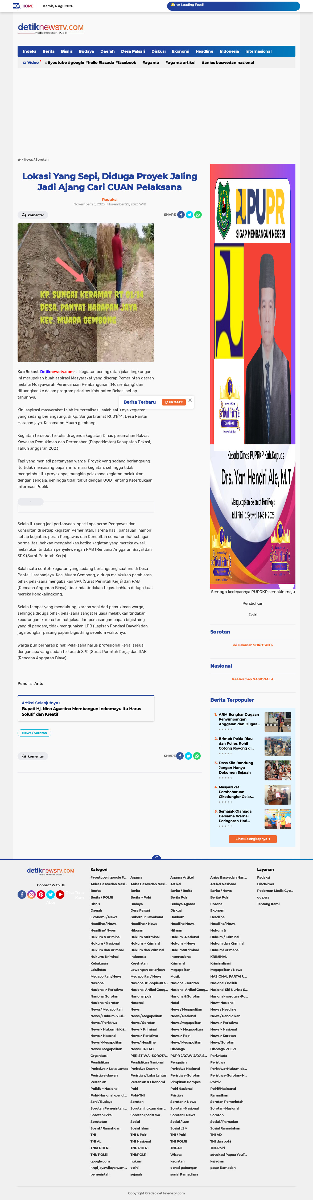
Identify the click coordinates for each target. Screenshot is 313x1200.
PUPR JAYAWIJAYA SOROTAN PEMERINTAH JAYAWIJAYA (190, 1056)
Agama (152, 62)
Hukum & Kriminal (105, 937)
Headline (204, 51)
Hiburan (136, 930)
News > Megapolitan (186, 1029)
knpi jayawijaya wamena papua (110, 1168)
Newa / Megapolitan (106, 1009)
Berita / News (221, 891)
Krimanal (177, 963)
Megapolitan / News (226, 970)
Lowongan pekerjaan (147, 970)
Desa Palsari (133, 51)
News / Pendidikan (225, 1016)
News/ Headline (142, 1042)
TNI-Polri (217, 1148)
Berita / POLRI (101, 897)
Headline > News (143, 924)
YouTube (64, 897)
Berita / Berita (181, 891)
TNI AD (216, 1135)
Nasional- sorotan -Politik (230, 996)
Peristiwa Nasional (185, 1069)
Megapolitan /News (105, 976)
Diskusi (158, 51)
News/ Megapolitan (185, 1042)
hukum (136, 1161)
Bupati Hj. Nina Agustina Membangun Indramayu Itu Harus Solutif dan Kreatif (81, 711)
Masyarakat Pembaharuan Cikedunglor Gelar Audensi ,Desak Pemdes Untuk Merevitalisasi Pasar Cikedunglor (236, 792)
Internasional (258, 51)
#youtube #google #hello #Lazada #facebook (92, 62)
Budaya (86, 51)
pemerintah (99, 1174)
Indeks (29, 51)
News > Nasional (223, 1029)
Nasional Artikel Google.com (150, 990)
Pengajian (178, 1062)
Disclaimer (265, 884)
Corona (216, 904)
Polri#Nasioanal (223, 1089)
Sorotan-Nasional (184, 1108)
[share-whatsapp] (198, 214)
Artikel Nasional (223, 884)
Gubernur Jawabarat (146, 917)
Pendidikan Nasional (146, 1062)
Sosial (135, 1122)
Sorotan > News (183, 1102)
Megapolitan (180, 970)
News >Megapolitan (106, 1042)
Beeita (95, 891)
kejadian (217, 1161)
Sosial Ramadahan (225, 1128)
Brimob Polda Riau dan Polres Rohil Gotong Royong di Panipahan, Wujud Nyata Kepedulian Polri (239, 743)
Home (27, 6)
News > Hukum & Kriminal (110, 1029)
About (52, 902)
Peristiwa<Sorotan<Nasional (230, 1075)
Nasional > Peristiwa (106, 990)
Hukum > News (182, 943)
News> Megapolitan (106, 1049)
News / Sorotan (34, 733)
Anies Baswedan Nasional (229, 62)
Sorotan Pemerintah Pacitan (110, 1108)
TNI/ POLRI (99, 1155)
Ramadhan (219, 1095)
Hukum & (218, 930)
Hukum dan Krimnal (106, 950)
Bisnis (66, 51)
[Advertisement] (156, 110)
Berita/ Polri (219, 897)
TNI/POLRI (138, 1155)
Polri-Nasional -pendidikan (110, 1095)
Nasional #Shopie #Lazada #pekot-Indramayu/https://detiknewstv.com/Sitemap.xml (150, 983)
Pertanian (98, 1082)
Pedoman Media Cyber (275, 891)
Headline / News (103, 924)
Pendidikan (99, 1062)
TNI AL (95, 1141)
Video (33, 62)
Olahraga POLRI (223, 1049)
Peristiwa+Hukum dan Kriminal (230, 1069)
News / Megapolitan (186, 1009)
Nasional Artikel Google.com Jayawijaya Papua (190, 990)
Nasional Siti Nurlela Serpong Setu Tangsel (230, 990)
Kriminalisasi (220, 963)
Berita (49, 51)
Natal (174, 1003)
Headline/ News (222, 924)
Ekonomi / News (103, 917)
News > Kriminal (143, 1029)
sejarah (136, 1174)
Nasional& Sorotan (185, 996)
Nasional (221, 666)
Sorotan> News (182, 1115)
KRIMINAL (218, 957)
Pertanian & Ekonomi (147, 1082)
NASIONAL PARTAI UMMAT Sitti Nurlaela (230, 976)
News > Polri (180, 1036)
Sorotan (220, 632)
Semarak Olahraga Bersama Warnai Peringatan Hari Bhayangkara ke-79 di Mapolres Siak (238, 816)
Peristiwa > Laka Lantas (109, 1069)
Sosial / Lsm (179, 1122)
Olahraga (177, 1049)
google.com (100, 1161)
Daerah (107, 51)
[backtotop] (156, 859)
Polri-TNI (137, 1095)
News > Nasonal (103, 1036)
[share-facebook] (181, 214)
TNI (93, 1135)
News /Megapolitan (185, 1023)
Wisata (176, 1155)
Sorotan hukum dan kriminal (150, 1108)
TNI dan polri (220, 1141)
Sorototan (98, 1122)
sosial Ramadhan (184, 1174)
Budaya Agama (182, 904)
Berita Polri (179, 897)
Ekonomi (180, 51)
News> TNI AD (142, 1049)
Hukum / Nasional (105, 943)
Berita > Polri (140, 897)
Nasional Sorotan (104, 996)
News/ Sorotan (222, 1042)
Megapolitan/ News (145, 976)
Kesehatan (138, 963)
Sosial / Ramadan (224, 1122)
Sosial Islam (139, 1128)
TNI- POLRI (139, 1148)
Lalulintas (98, 970)
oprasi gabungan (183, 1168)
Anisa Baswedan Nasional (150, 884)
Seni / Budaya (101, 1102)
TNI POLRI (178, 1141)
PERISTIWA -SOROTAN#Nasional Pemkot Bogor (150, 1056)
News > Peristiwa (224, 1023)
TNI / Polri (178, 1135)
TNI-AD (176, 1148)
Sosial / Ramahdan (105, 1128)
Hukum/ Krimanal (224, 950)
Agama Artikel (181, 62)
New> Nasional (222, 1003)
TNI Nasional (140, 1141)
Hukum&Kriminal (184, 950)
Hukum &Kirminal (144, 937)
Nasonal (136, 1003)
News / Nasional (183, 1016)
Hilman (176, 930)
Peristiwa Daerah (144, 1069)
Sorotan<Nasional (224, 1108)
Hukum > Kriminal (145, 943)
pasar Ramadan (223, 1168)
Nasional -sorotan (184, 983)
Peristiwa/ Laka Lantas (148, 1075)
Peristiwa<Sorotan (185, 1075)
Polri (134, 1089)
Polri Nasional (181, 1089)
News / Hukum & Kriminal (110, 1016)
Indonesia (229, 51)
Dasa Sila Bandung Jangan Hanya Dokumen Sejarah (236, 768)
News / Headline (223, 1009)
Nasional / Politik (223, 983)
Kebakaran (99, 963)
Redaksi (263, 877)
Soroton (217, 1115)
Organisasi (98, 1056)
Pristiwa (176, 1095)
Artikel (175, 884)
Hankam (177, 917)
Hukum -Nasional (184, 937)
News (134, 1009)
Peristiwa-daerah (104, 1075)
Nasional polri (141, 996)
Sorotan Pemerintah (226, 1102)
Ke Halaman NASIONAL (253, 679)
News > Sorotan (223, 1036)
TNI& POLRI (99, 1148)
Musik (175, 976)
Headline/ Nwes (103, 930)
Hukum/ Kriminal (104, 957)
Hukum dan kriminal (147, 950)
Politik (215, 1082)
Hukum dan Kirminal (227, 943)
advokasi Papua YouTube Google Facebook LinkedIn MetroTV (230, 1155)
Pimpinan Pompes (185, 1082)
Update (174, 402)
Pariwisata (218, 1056)
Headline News (182, 924)
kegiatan (177, 1161)
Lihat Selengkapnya (253, 839)
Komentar (33, 214)
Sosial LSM (178, 1128)
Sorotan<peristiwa (145, 1115)
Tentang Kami (82, 895)
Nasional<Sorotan (104, 1003)
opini (134, 1168)
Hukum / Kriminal (224, 937)
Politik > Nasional (104, 1089)
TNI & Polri (138, 1135)
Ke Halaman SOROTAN (253, 645)
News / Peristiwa (103, 1023)
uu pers (263, 897)
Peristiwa (217, 1062)
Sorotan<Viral (101, 1115)
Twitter (53, 897)
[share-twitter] (189, 214)
